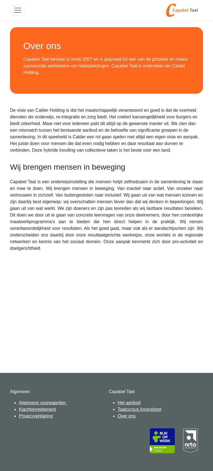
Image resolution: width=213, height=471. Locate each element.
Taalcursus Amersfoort (139, 409)
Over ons (127, 416)
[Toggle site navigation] (18, 10)
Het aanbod (129, 402)
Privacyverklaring (36, 416)
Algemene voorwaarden (43, 402)
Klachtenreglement (37, 409)
